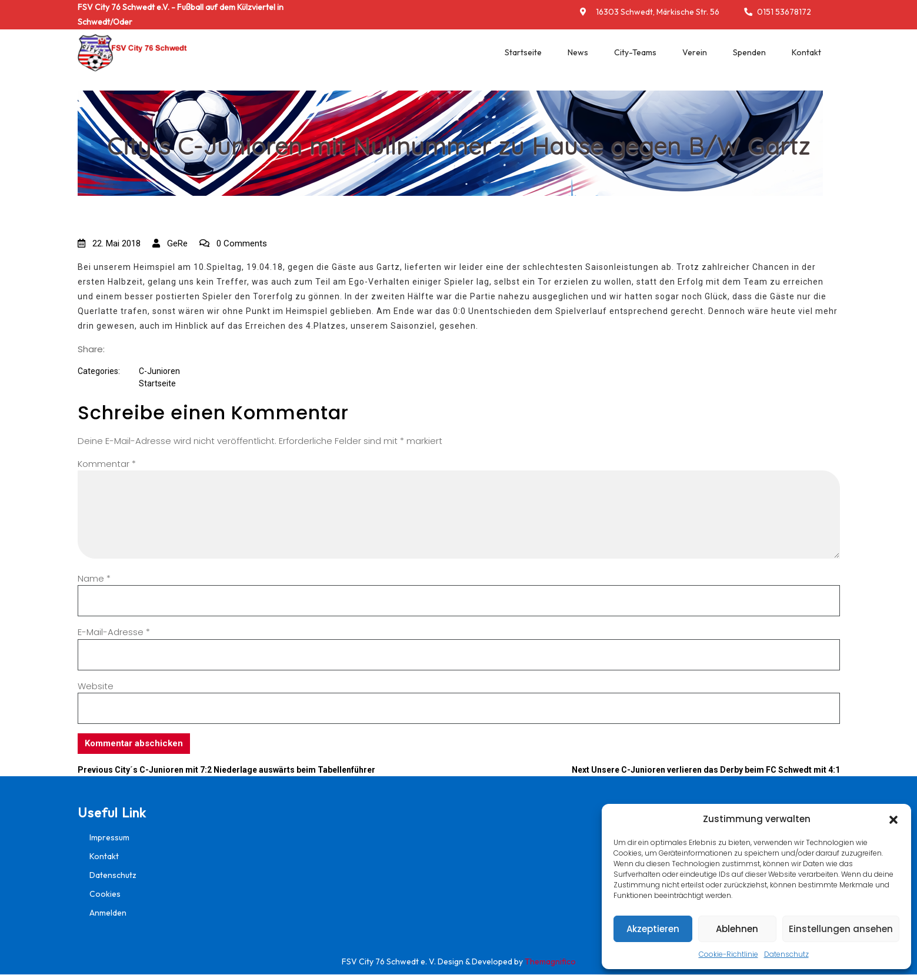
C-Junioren (159, 371)
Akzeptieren (652, 929)
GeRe (170, 243)
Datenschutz (786, 954)
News (578, 52)
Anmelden (107, 912)
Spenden (749, 52)
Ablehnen (737, 929)
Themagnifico (549, 961)
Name (94, 578)
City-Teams (635, 52)
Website (96, 686)
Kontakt (806, 52)
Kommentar (107, 464)
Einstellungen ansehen (841, 929)
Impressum (109, 837)
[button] (893, 819)
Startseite (523, 52)
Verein (694, 52)
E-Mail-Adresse (114, 632)
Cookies (105, 894)
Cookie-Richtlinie (728, 954)
